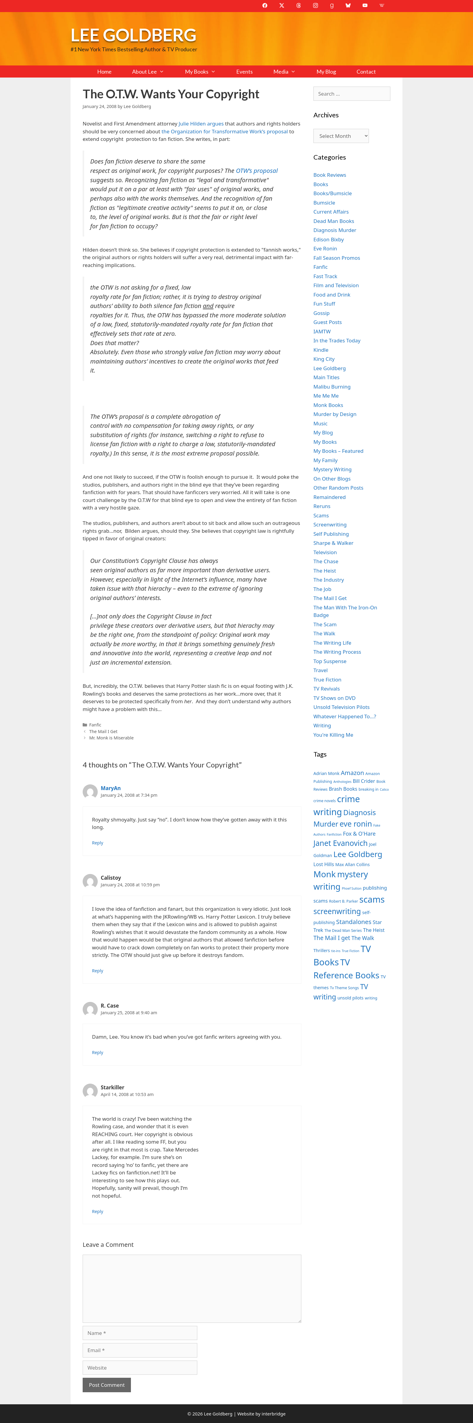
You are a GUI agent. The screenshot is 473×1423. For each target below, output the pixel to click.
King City (324, 358)
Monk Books (328, 405)
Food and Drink (332, 294)
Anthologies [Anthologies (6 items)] (342, 782)
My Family (325, 460)
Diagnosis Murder (334, 230)
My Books (205, 71)
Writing (322, 725)
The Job (322, 589)
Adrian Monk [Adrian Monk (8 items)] (326, 773)
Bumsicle (324, 202)
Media (289, 71)
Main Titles (326, 377)
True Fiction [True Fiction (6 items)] (350, 951)
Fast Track (325, 276)
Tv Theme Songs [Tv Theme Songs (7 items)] (344, 987)
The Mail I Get (103, 731)
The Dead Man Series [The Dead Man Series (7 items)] (343, 930)
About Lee (153, 71)
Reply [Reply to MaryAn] (97, 843)
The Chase (325, 561)
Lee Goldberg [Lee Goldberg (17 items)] (357, 854)
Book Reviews (329, 174)
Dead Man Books (333, 221)
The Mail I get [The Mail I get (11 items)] (331, 938)
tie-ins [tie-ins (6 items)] (335, 951)
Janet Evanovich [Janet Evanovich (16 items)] (340, 843)
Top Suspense (330, 661)
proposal (266, 170)
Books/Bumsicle (332, 193)
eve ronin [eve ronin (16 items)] (356, 824)
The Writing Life (332, 642)
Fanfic (95, 725)
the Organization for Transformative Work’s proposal (225, 131)
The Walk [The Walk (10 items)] (362, 938)
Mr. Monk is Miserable (111, 738)
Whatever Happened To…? (344, 716)
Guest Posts (327, 322)
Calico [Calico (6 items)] (384, 789)
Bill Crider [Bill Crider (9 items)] (364, 781)
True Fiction (327, 679)
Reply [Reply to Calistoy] (97, 971)
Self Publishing (331, 533)
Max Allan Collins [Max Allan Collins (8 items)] (352, 864)
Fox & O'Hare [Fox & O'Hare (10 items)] (359, 833)
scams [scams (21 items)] (372, 899)
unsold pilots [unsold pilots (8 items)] (350, 998)
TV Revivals (326, 688)
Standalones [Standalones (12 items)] (353, 921)
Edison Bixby (328, 239)
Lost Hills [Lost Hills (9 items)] (323, 864)
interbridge (273, 1414)
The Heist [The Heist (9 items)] (374, 930)
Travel (320, 670)
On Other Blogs (332, 478)
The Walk (324, 633)
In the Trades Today (336, 340)
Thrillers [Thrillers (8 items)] (321, 950)
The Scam (325, 624)
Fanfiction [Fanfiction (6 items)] (334, 834)
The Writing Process (337, 651)
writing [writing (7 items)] (371, 998)
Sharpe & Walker (333, 542)
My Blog (326, 71)
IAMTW (322, 331)
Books (320, 184)
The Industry (328, 579)
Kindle (321, 349)
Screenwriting (330, 524)
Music (320, 423)
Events (244, 71)
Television (325, 552)
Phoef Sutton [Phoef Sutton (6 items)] (351, 888)
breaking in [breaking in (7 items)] (369, 789)
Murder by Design (335, 414)
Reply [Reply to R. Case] (97, 1052)
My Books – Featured (338, 450)
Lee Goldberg (133, 34)
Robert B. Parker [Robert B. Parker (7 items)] (343, 901)
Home (104, 71)
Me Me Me (326, 395)
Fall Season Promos (336, 257)
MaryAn (111, 788)
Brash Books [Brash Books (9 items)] (343, 789)
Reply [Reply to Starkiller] (97, 1211)
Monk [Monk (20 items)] (324, 874)
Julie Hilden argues (201, 123)
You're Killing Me (333, 734)
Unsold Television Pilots (341, 707)
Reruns (321, 506)
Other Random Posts (338, 487)
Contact (366, 71)
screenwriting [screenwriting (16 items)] (337, 911)
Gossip (321, 313)
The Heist (324, 570)
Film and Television (336, 285)
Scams (321, 515)
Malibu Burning (332, 386)
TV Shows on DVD (334, 697)
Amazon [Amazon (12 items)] (352, 772)
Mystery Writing (332, 469)
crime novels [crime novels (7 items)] (324, 800)
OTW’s (244, 170)
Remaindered (329, 497)
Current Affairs (331, 211)
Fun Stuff (324, 303)
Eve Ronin (325, 248)
